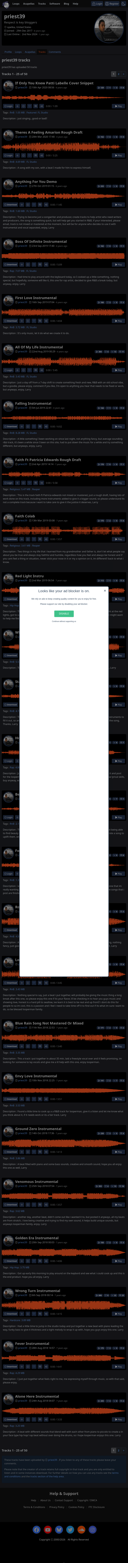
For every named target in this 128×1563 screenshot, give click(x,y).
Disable (64, 613)
